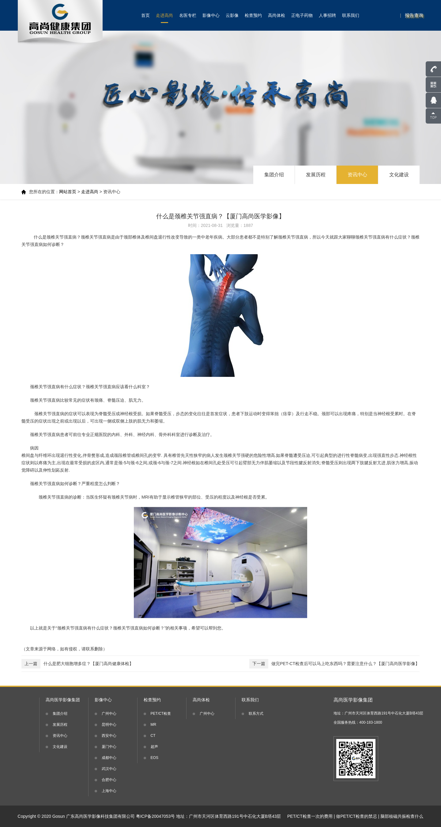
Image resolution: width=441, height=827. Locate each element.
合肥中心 (109, 780)
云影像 (232, 15)
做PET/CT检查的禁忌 (356, 816)
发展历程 (316, 174)
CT (153, 735)
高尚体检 (276, 15)
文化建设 (399, 174)
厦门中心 (109, 747)
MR (153, 724)
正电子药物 (302, 15)
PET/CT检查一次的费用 (310, 816)
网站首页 (67, 191)
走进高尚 (164, 15)
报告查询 (414, 15)
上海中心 (109, 791)
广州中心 (109, 713)
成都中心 (109, 758)
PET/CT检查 (161, 713)
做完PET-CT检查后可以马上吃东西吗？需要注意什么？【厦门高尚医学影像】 (334, 663)
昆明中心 (109, 724)
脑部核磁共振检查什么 (401, 816)
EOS (154, 758)
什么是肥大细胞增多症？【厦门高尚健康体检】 (77, 663)
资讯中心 (357, 174)
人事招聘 (327, 15)
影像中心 (211, 15)
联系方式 (256, 713)
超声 (154, 747)
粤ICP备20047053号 (155, 816)
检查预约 (253, 15)
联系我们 (350, 15)
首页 (145, 15)
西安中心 (109, 735)
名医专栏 (187, 15)
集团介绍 (274, 174)
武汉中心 (109, 769)
